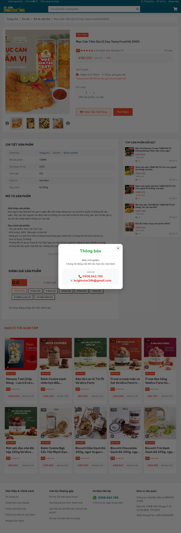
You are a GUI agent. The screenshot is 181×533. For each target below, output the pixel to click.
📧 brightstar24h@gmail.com (90, 280)
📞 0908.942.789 (90, 276)
